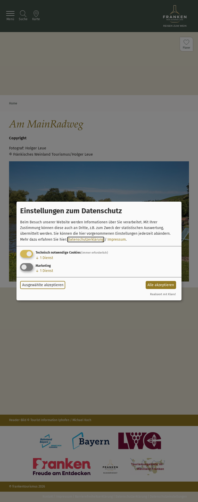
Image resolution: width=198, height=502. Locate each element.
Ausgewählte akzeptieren (42, 285)
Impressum (117, 239)
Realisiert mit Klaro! (163, 294)
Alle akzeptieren (160, 285)
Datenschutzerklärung (86, 239)
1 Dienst (44, 258)
